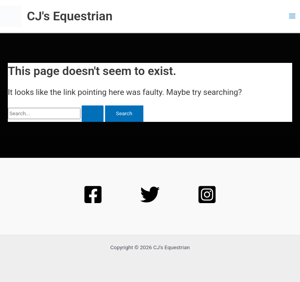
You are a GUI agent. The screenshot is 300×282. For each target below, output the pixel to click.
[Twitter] (150, 194)
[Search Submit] (93, 113)
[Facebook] (93, 194)
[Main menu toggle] (292, 16)
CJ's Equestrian (69, 16)
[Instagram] (207, 194)
